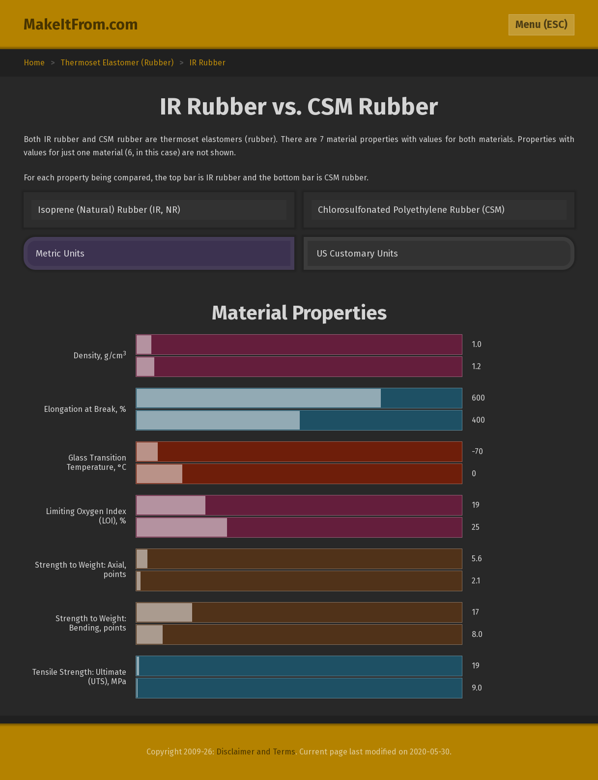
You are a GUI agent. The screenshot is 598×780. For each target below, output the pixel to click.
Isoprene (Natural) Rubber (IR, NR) (109, 209)
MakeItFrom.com (81, 24)
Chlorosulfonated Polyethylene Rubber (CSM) (411, 209)
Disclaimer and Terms (255, 751)
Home (34, 62)
